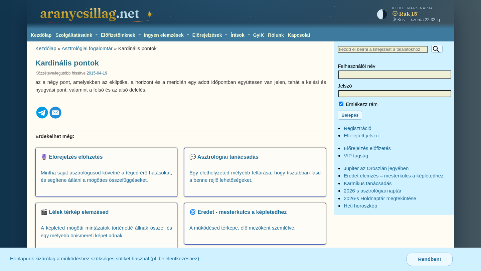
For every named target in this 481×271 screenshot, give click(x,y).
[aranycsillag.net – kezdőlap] (97, 14)
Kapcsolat (299, 35)
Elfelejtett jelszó (361, 135)
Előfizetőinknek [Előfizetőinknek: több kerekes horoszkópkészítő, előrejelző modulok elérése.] (118, 35)
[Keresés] (437, 49)
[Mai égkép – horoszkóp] (405, 14)
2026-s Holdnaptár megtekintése (380, 198)
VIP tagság (356, 155)
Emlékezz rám (358, 104)
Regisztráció (357, 128)
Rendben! (429, 259)
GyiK (258, 35)
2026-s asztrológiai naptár (373, 190)
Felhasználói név (356, 66)
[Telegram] (42, 117)
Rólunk (276, 35)
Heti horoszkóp (360, 206)
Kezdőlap (41, 35)
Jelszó (345, 86)
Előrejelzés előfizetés (367, 148)
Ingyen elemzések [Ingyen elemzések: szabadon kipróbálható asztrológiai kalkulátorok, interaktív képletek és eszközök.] (164, 35)
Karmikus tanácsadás (367, 183)
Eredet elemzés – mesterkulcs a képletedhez (393, 175)
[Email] (55, 117)
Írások (237, 35)
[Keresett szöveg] (383, 49)
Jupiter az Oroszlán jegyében (376, 168)
